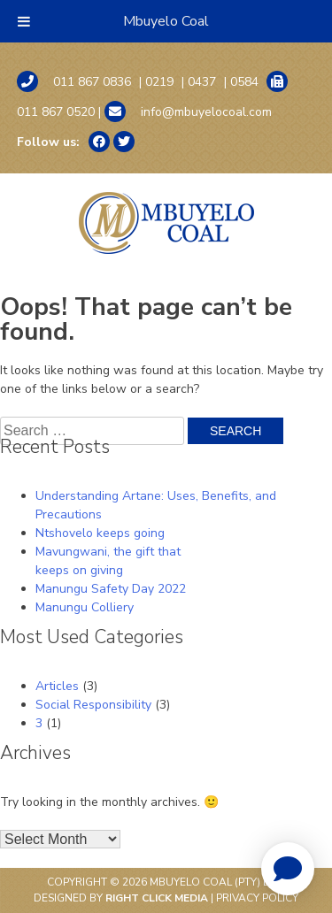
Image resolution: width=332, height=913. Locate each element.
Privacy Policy (257, 898)
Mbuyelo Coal (166, 21)
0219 (159, 81)
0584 (244, 81)
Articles (57, 686)
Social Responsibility (93, 704)
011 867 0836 (74, 81)
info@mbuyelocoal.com (188, 111)
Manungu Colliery (84, 607)
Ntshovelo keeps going (100, 533)
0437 (202, 81)
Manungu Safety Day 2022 (110, 588)
